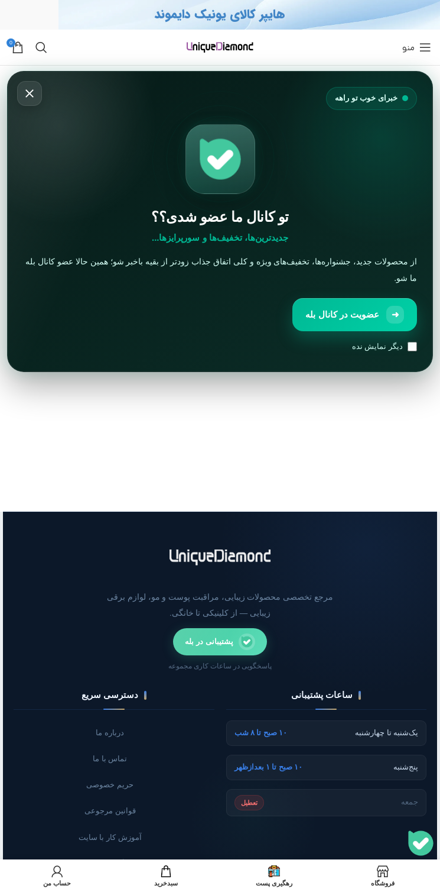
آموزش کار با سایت (110, 838)
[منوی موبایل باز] (416, 47)
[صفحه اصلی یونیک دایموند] (220, 557)
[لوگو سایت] (220, 46)
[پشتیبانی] (421, 843)
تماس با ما (110, 759)
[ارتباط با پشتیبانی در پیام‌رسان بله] (220, 641)
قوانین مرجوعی (110, 811)
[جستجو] (41, 47)
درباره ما (110, 732)
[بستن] (29, 94)
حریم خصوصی (109, 785)
